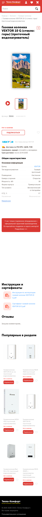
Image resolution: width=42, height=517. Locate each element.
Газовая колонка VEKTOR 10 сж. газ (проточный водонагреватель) (9, 373)
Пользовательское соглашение (14, 514)
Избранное (32, 2)
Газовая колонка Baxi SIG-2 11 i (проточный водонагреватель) (10, 471)
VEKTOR (37, 166)
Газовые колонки (24, 16)
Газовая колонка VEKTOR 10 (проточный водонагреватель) (29, 422)
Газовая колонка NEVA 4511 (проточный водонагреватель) (11, 421)
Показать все (6, 201)
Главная (5, 16)
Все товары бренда (24, 142)
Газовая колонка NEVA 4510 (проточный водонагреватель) (30, 372)
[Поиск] (21, 9)
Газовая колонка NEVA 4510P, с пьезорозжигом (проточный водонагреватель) (30, 473)
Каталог (12, 16)
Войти (26, 2)
